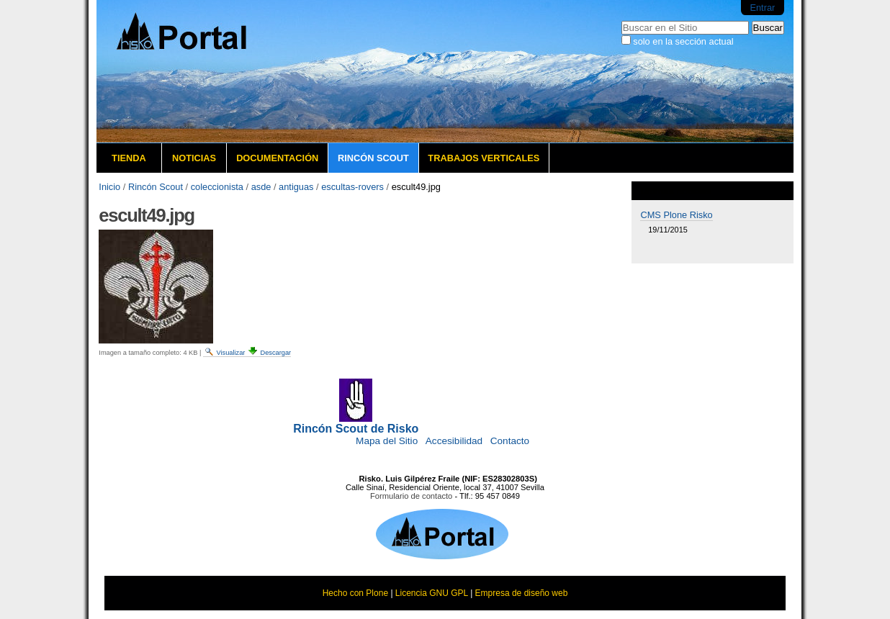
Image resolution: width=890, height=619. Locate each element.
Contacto (509, 440)
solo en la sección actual (683, 41)
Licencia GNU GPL (431, 593)
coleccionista (217, 186)
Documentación (277, 158)
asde (261, 186)
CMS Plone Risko (676, 214)
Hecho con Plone (355, 593)
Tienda (129, 158)
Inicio (109, 186)
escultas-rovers (352, 186)
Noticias (194, 158)
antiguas (296, 186)
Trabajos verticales (483, 158)
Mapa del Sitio (387, 440)
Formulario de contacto (411, 496)
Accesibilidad (454, 440)
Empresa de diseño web (521, 593)
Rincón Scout (373, 158)
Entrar (762, 7)
